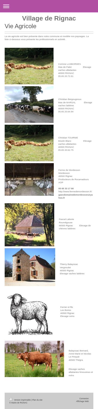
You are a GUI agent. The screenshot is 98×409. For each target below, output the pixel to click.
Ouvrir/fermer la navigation (49, 6)
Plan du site (37, 400)
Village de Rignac (49, 18)
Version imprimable (20, 400)
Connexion (84, 398)
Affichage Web (82, 401)
